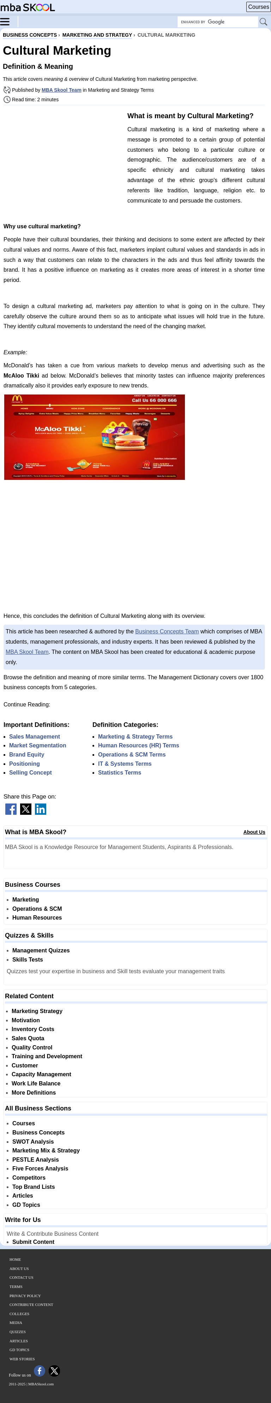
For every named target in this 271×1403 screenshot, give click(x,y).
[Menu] (9, 21)
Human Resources (37, 918)
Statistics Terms (119, 773)
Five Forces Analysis (40, 1169)
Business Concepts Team (167, 631)
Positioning (24, 764)
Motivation (26, 1020)
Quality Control (32, 1047)
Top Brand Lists (33, 1187)
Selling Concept (30, 773)
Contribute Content (31, 1304)
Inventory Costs (33, 1029)
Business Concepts (38, 1133)
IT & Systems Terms (125, 764)
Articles (22, 1196)
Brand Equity (26, 755)
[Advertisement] (63, 159)
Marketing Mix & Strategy (46, 1151)
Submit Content (33, 1242)
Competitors (29, 1178)
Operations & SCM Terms (132, 755)
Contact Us (22, 1277)
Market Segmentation (37, 745)
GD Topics (26, 1205)
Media (16, 1322)
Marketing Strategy (37, 1011)
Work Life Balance (36, 1083)
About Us (254, 832)
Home (15, 1259)
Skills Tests (27, 960)
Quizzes (18, 1332)
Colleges (19, 1314)
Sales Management (34, 737)
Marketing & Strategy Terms (135, 737)
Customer (25, 1065)
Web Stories (22, 1359)
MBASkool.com (41, 1384)
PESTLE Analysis (35, 1160)
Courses (258, 7)
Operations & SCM (37, 909)
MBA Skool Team (62, 90)
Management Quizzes (41, 950)
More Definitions (34, 1093)
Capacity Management (41, 1074)
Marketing (25, 900)
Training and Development (47, 1056)
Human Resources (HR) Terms (138, 745)
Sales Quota (28, 1038)
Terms (16, 1286)
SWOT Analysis (33, 1142)
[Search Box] (217, 22)
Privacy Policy (25, 1296)
